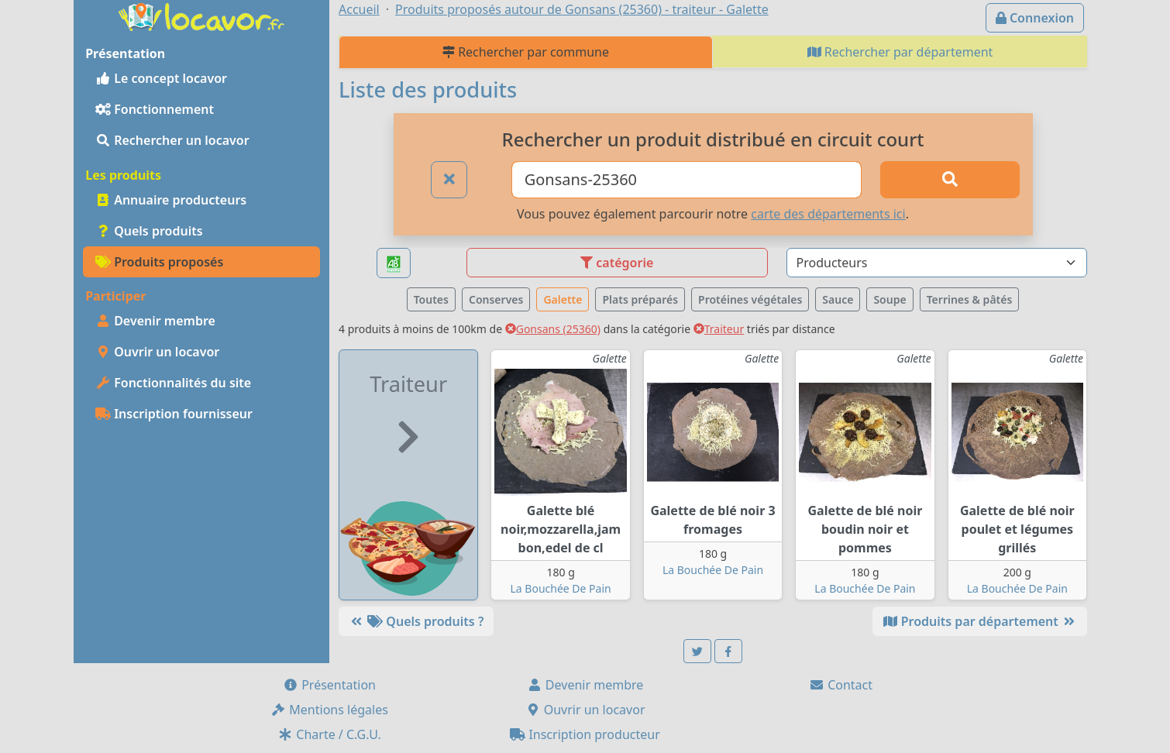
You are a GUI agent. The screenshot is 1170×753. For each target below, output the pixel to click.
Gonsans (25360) (552, 328)
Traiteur (718, 328)
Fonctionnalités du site (173, 382)
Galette (562, 299)
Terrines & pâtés (970, 299)
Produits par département (980, 621)
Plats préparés (640, 299)
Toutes (431, 299)
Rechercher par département (900, 51)
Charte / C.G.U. (329, 734)
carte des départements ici (828, 213)
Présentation (329, 684)
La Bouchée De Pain (561, 588)
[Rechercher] (950, 179)
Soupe (889, 299)
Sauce (837, 299)
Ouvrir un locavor (157, 351)
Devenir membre (155, 320)
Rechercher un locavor (172, 140)
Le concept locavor (161, 78)
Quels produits (149, 230)
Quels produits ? (416, 621)
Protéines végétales (750, 299)
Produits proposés (159, 261)
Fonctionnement (154, 109)
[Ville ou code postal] (686, 179)
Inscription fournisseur (174, 413)
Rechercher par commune (525, 51)
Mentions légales (329, 709)
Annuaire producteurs (170, 199)
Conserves (496, 299)
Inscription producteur (585, 734)
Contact (840, 684)
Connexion (1035, 17)
